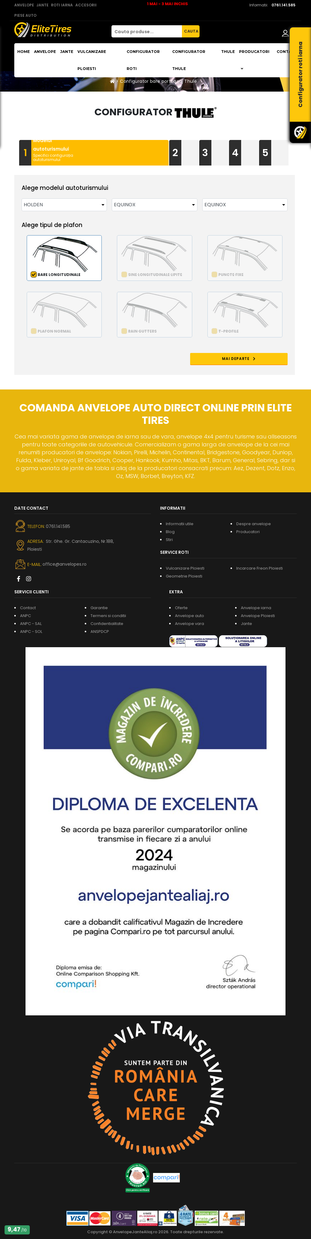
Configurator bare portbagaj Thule (158, 81)
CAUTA (191, 31)
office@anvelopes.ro (65, 564)
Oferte (181, 608)
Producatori (248, 532)
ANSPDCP (100, 631)
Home (23, 51)
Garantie (99, 608)
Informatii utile (179, 524)
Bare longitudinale (59, 274)
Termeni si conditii (108, 616)
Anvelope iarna (256, 608)
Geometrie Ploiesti (184, 576)
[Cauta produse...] (146, 31)
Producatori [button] (254, 60)
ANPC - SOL (31, 631)
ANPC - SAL (31, 623)
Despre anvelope (253, 524)
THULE (228, 51)
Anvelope (45, 51)
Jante (66, 51)
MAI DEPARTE (261, 358)
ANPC (25, 616)
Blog (170, 532)
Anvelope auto (189, 616)
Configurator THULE (188, 60)
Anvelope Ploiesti (258, 616)
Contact (287, 51)
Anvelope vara (189, 623)
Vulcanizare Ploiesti (91, 60)
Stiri (169, 540)
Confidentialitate (107, 623)
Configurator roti (143, 60)
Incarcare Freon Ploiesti (259, 568)
